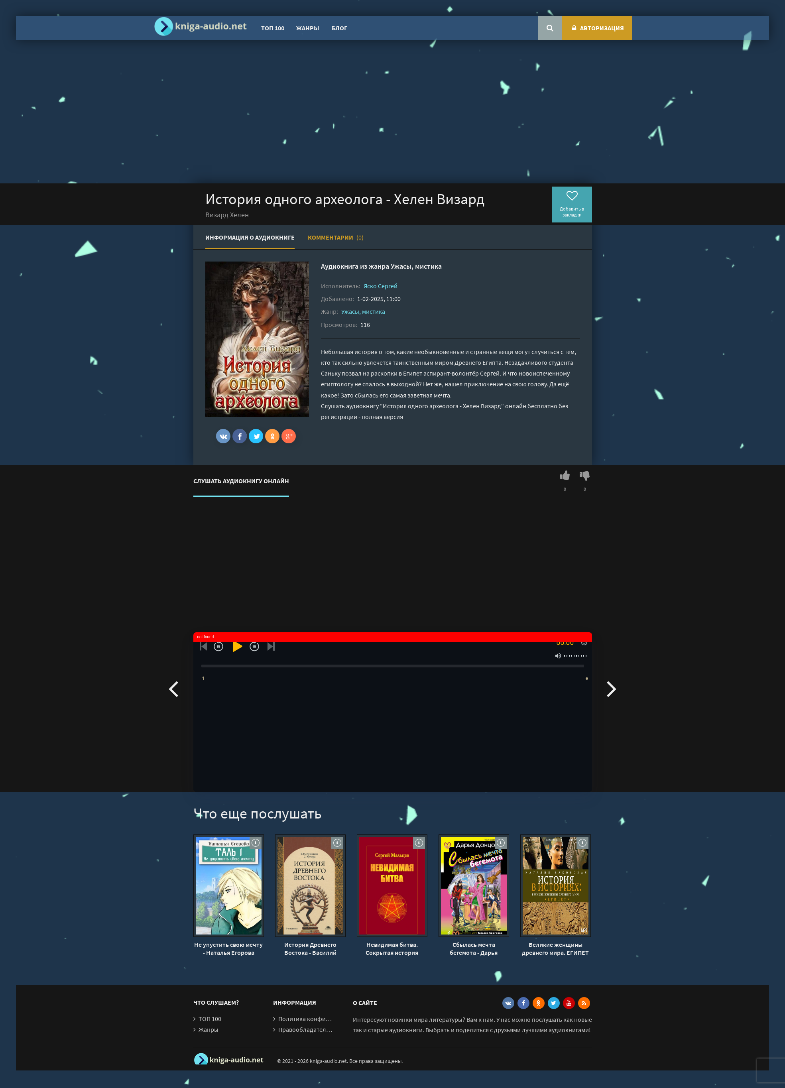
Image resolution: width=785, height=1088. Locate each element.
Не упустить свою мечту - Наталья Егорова (228, 948)
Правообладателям (305, 1029)
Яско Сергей (380, 286)
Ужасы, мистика (416, 266)
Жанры (307, 28)
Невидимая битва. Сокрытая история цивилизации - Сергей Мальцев (392, 948)
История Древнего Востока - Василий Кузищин (310, 948)
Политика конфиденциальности (324, 1019)
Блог (339, 28)
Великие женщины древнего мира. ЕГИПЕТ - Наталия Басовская (555, 948)
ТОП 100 (272, 28)
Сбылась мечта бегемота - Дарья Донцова (474, 948)
